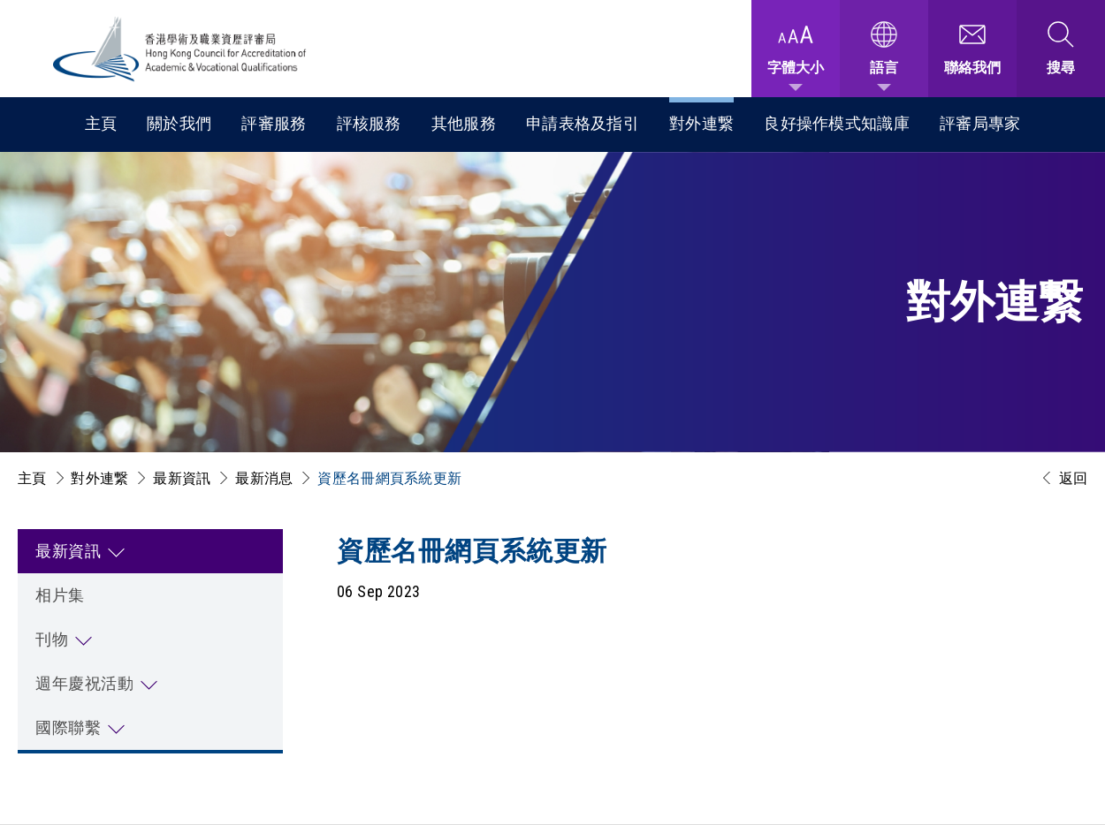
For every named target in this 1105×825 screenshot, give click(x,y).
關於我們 (179, 123)
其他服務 (463, 123)
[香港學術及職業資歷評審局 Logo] (180, 49)
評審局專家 (980, 123)
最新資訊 (181, 478)
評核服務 (369, 123)
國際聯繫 (68, 727)
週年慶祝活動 (84, 683)
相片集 (60, 595)
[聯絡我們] (972, 48)
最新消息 (264, 478)
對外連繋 (701, 123)
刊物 (51, 639)
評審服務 (273, 123)
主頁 (101, 123)
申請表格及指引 (582, 123)
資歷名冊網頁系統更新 (389, 478)
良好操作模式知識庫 (837, 123)
